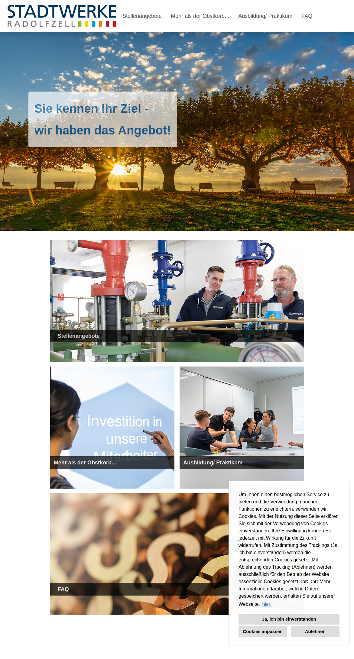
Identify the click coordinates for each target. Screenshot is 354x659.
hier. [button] (266, 604)
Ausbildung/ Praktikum (265, 16)
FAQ (306, 16)
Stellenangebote (142, 16)
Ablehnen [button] (315, 631)
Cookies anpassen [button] (263, 631)
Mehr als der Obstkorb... (200, 16)
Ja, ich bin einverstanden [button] (289, 619)
